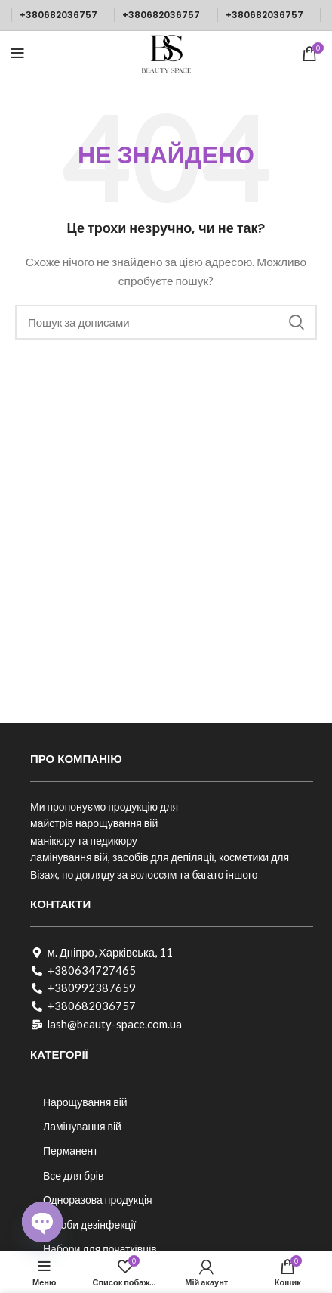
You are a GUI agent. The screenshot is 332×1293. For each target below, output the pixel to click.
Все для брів (73, 1175)
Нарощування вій (85, 1102)
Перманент (70, 1150)
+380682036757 (58, 14)
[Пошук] (166, 322)
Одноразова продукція (97, 1199)
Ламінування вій (82, 1126)
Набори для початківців (100, 1248)
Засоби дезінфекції (89, 1224)
